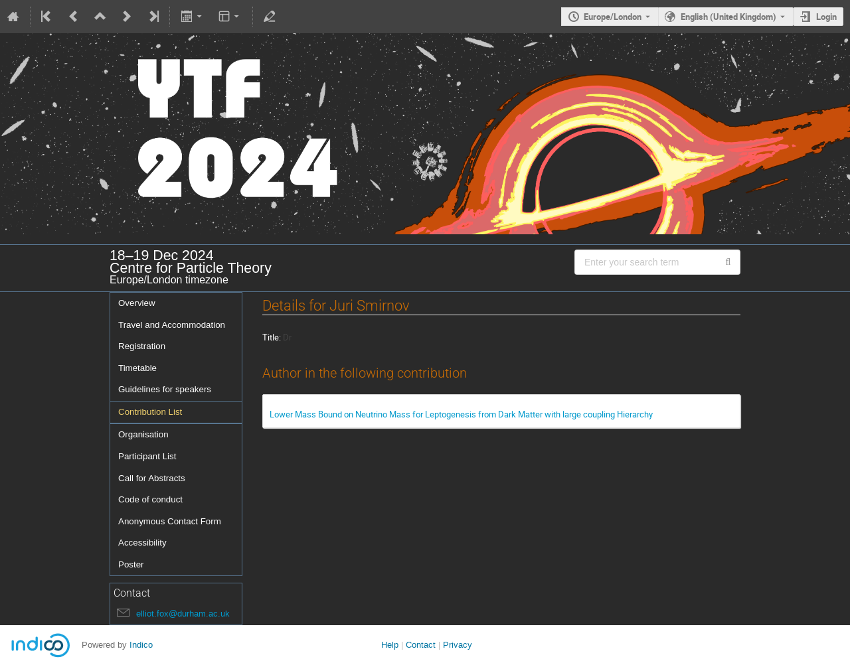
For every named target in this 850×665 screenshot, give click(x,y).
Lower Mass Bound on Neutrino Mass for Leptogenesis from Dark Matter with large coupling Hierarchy (461, 414)
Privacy (457, 644)
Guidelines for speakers (164, 389)
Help (389, 644)
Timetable (137, 368)
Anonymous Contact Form (169, 521)
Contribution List (150, 412)
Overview (136, 303)
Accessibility (142, 543)
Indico (141, 644)
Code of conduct (150, 499)
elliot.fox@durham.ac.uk (183, 613)
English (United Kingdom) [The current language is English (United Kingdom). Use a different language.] (728, 17)
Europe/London (612, 17)
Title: (271, 337)
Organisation (143, 434)
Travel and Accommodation (171, 325)
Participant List (147, 456)
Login (826, 17)
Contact (421, 644)
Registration (141, 346)
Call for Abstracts (151, 478)
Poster (131, 564)
